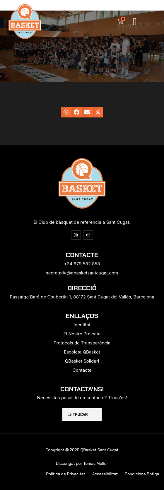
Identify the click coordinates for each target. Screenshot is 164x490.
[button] (134, 22)
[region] (64, 455)
